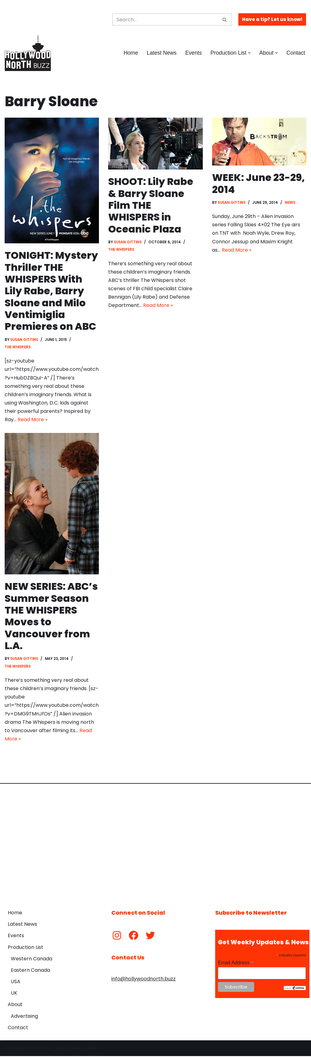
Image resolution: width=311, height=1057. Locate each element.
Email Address (236, 963)
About (15, 1005)
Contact (295, 53)
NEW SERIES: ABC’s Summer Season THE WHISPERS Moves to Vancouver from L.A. (52, 616)
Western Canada (31, 959)
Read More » (32, 419)
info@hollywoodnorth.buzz (143, 979)
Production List (25, 947)
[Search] (165, 19)
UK (14, 993)
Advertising (24, 1016)
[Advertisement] (155, 842)
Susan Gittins (24, 339)
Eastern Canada (30, 971)
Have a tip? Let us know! (272, 19)
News (290, 202)
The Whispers (18, 347)
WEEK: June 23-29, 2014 (258, 183)
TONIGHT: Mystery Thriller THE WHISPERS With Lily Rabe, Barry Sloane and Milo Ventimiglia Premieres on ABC (51, 290)
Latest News (162, 53)
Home (130, 53)
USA (15, 982)
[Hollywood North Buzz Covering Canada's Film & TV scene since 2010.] (28, 53)
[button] (249, 53)
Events (193, 53)
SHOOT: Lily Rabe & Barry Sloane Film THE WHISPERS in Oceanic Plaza (151, 205)
